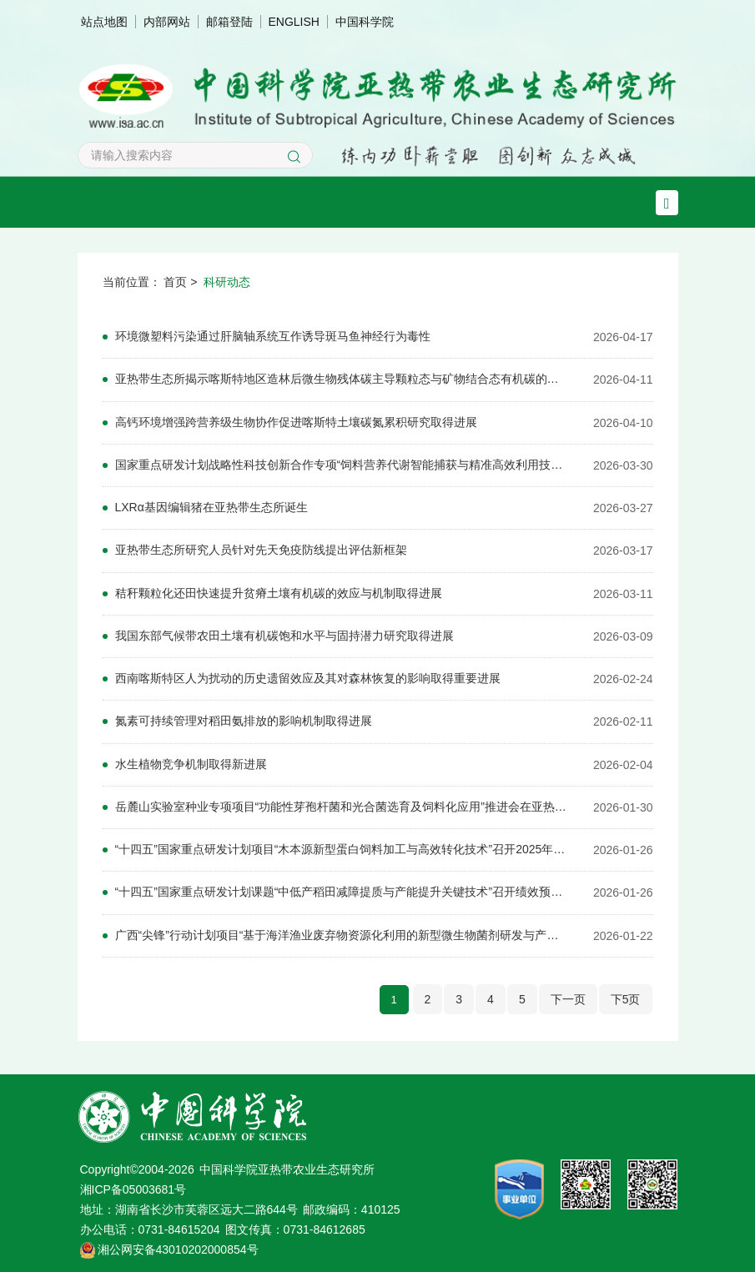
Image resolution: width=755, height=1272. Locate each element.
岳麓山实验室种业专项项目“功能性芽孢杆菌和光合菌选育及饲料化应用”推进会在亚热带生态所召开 (342, 804)
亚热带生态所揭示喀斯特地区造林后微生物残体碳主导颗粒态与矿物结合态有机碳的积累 (342, 378)
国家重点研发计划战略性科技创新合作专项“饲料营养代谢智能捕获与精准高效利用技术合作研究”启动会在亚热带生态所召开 (342, 463)
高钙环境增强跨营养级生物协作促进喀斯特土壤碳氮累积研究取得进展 (296, 421)
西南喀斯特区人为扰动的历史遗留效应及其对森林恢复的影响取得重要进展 (308, 676)
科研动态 (227, 282)
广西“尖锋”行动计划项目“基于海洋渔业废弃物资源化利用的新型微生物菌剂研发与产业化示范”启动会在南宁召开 (342, 931)
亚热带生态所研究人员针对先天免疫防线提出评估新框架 (261, 549)
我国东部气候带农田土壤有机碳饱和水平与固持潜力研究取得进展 (284, 634)
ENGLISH (294, 21)
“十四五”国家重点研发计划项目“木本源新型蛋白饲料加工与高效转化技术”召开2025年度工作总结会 (342, 846)
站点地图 (104, 21)
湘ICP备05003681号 (133, 1185)
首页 (175, 282)
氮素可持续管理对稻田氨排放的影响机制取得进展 (243, 719)
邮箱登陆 (229, 21)
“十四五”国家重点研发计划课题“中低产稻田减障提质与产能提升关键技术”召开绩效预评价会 (342, 889)
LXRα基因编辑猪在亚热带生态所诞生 (211, 506)
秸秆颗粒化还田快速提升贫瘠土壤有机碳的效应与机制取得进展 (278, 591)
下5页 (626, 995)
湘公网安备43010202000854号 (178, 1245)
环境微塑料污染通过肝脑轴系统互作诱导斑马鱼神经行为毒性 (272, 336)
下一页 (568, 995)
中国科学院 (364, 21)
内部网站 (166, 21)
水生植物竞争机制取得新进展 (191, 761)
